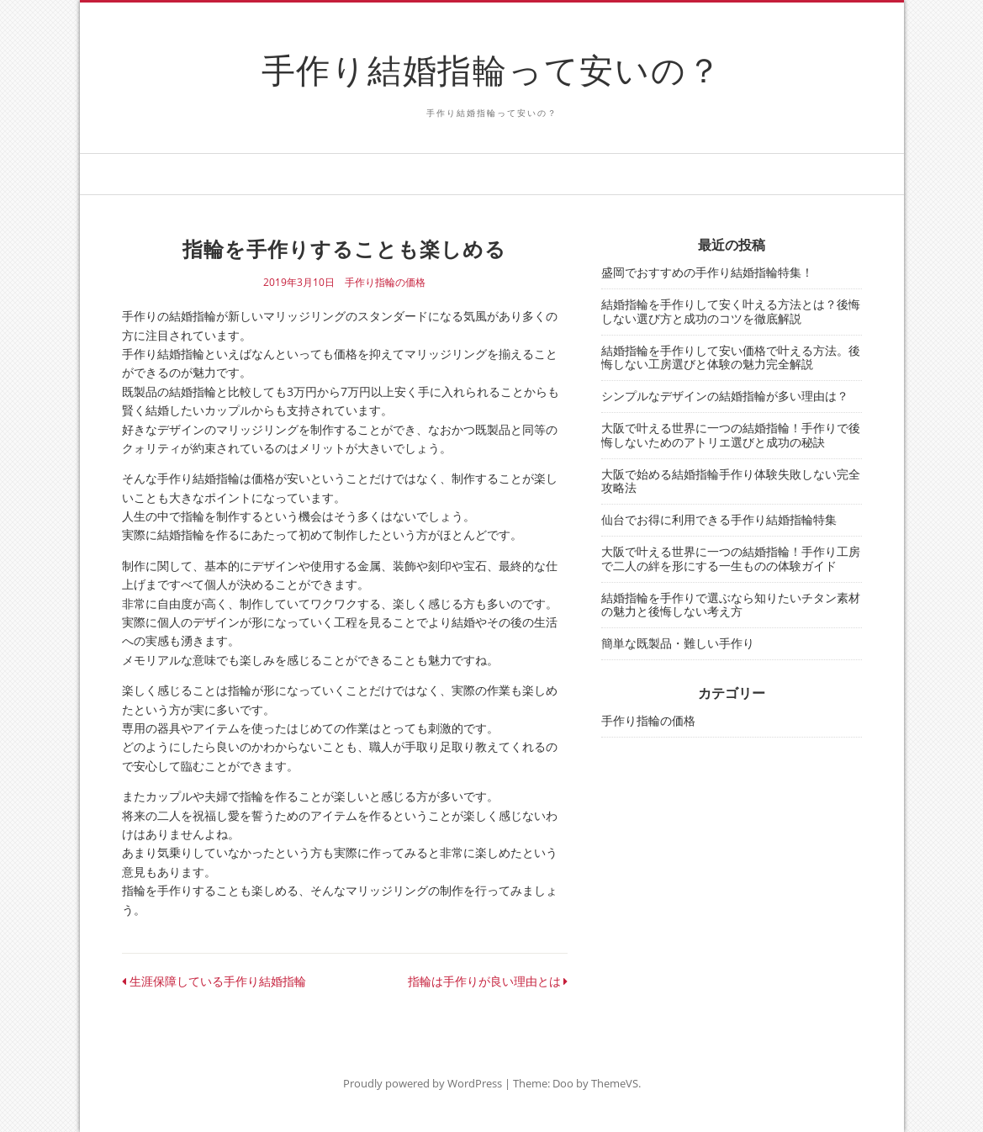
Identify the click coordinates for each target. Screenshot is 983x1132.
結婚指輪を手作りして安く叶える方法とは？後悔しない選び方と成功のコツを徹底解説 (730, 311)
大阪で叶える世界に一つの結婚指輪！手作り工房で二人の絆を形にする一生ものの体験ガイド (730, 558)
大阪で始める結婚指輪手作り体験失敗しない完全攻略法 (730, 481)
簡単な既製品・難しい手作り (677, 643)
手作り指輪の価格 (385, 282)
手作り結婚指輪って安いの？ (492, 69)
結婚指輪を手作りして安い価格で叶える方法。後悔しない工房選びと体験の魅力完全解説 (730, 357)
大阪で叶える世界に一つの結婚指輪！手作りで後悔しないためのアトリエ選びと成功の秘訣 (730, 435)
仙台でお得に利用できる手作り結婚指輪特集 (719, 519)
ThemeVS (614, 1083)
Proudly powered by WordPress (422, 1083)
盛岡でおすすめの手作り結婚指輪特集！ (707, 272)
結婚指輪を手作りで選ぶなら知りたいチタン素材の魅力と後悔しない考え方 (730, 605)
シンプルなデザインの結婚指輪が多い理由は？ (724, 396)
